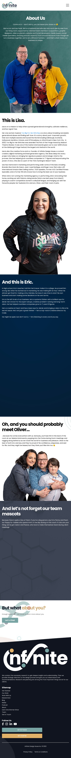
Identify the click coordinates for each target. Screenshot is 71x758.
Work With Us (6, 695)
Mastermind (6, 698)
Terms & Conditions (41, 752)
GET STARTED (22, 736)
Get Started (6, 691)
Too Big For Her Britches (30, 133)
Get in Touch (6, 715)
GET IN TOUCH (22, 730)
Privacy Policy (27, 752)
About (4, 707)
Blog (3, 700)
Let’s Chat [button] (10, 620)
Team (4, 712)
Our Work (5, 693)
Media (4, 703)
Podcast (5, 705)
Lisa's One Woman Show (10, 710)
